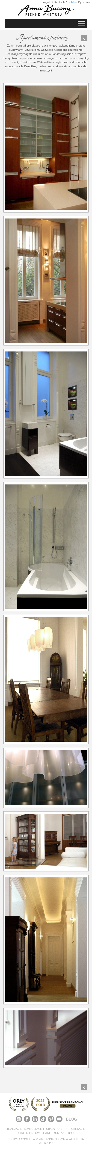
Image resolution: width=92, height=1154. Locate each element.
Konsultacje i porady (39, 1129)
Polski (72, 2)
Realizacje (14, 1129)
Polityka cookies (20, 1139)
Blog (71, 1133)
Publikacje (77, 1129)
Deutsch (59, 2)
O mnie (46, 1133)
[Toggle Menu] (81, 23)
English (46, 2)
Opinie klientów (28, 1133)
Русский (84, 2)
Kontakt (59, 1133)
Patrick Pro (46, 1143)
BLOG (71, 1119)
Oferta (62, 1129)
